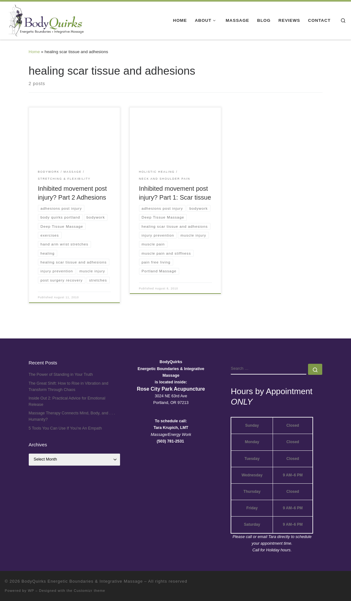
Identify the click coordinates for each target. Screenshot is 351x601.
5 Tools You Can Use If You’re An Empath (65, 428)
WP (31, 590)
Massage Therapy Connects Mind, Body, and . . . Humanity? (72, 416)
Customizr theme (90, 590)
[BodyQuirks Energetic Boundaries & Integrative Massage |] (44, 20)
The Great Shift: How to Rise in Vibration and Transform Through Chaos (68, 386)
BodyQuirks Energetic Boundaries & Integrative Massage (82, 581)
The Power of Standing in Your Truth (61, 374)
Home (34, 51)
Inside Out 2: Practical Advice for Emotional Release (67, 401)
